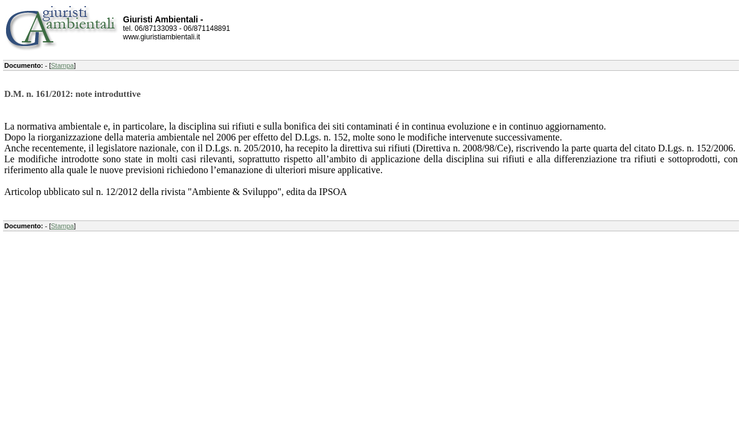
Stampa (62, 65)
